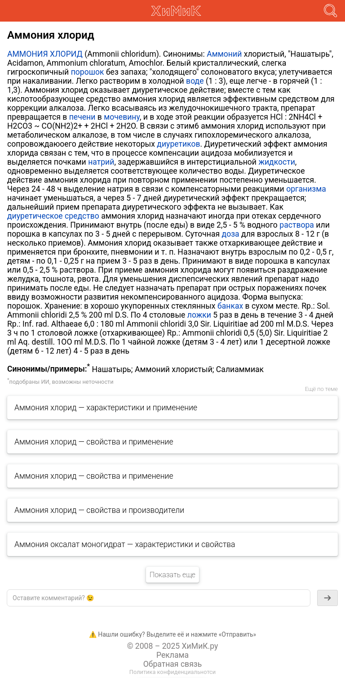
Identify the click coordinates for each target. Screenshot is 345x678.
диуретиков (178, 143)
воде (194, 80)
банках (230, 305)
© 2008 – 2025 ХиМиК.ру (172, 646)
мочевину (122, 116)
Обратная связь (172, 664)
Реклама (172, 655)
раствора (296, 224)
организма (306, 188)
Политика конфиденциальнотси (172, 672)
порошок (87, 71)
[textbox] (158, 598)
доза (230, 233)
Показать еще (172, 574)
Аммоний (224, 53)
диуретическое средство (53, 215)
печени (82, 116)
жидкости (276, 161)
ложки (199, 314)
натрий (101, 161)
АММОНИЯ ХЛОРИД (45, 53)
